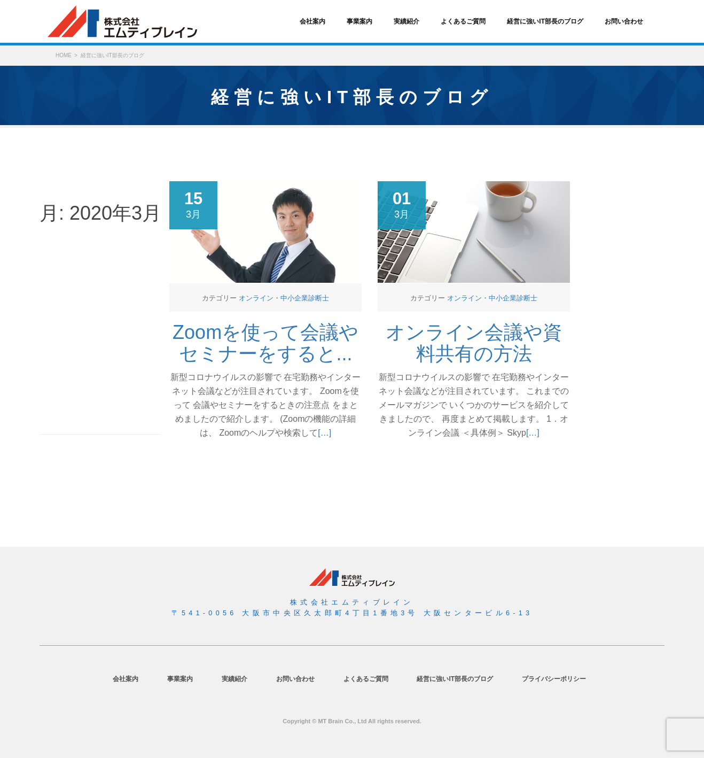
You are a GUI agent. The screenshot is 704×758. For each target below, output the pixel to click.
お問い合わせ (624, 21)
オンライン (256, 298)
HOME (64, 55)
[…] (324, 432)
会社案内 (312, 21)
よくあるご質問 (463, 21)
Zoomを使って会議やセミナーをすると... (265, 343)
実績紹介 (406, 21)
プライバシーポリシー (554, 679)
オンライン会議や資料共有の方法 (474, 343)
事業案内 (359, 21)
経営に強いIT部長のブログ (545, 21)
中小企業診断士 (304, 298)
